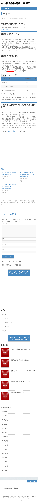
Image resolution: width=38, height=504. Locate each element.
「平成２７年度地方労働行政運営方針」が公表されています (9, 186)
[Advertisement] (19, 148)
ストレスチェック (7, 325)
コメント (4, 223)
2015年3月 (5, 464)
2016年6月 (5, 430)
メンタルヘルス (6, 329)
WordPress (13, 498)
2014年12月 (5, 472)
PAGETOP (32, 481)
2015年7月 (5, 447)
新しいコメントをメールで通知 (11, 263)
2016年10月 (5, 426)
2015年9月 (5, 439)
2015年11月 (5, 435)
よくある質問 (4, 29)
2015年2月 (5, 468)
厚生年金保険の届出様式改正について (21, 362)
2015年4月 (5, 460)
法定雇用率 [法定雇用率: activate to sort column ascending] (28, 78)
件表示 (6, 75)
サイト (4, 252)
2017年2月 (5, 414)
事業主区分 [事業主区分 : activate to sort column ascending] (7, 78)
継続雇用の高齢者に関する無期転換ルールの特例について (27, 175)
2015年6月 (5, 451)
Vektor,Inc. (32, 498)
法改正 (4, 333)
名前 (3, 241)
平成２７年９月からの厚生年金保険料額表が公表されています (9, 202)
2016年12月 (5, 418)
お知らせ (4, 316)
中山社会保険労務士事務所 (15, 3)
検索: (26, 75)
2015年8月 (5, 443)
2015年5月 (5, 456)
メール (4, 247)
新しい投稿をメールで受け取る (11, 267)
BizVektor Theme (22, 498)
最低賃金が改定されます (17, 395)
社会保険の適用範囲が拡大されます (20, 384)
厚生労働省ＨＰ (13, 131)
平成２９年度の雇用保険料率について (21, 351)
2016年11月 (5, 422)
